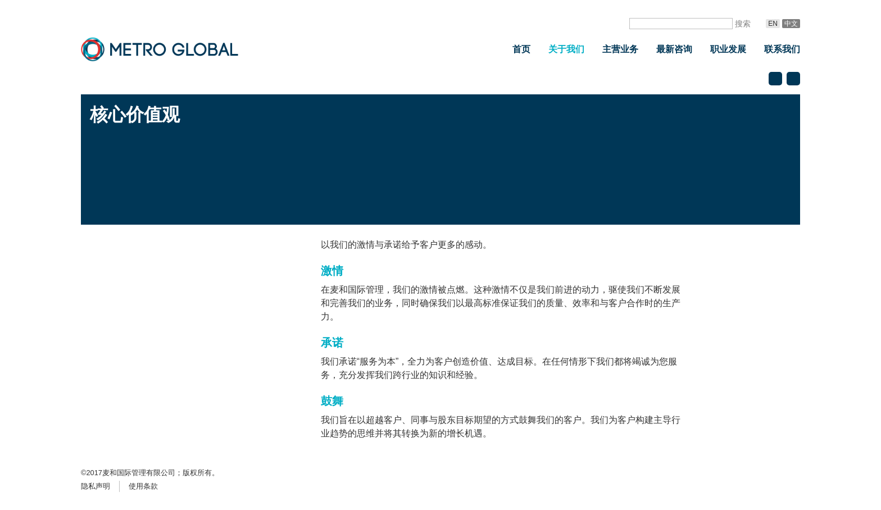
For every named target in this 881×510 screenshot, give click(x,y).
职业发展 (728, 49)
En (773, 24)
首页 (521, 49)
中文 (791, 24)
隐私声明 (95, 486)
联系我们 (782, 49)
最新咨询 (674, 49)
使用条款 (143, 486)
